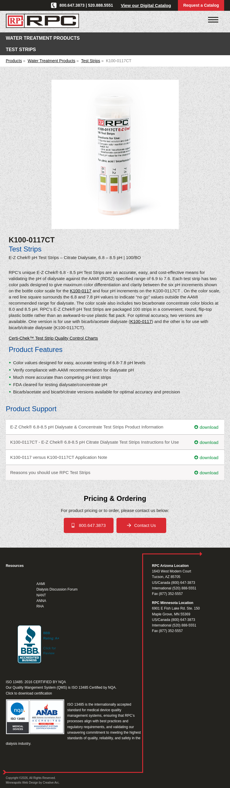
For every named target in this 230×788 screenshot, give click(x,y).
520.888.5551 (100, 5)
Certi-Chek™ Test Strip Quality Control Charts (53, 338)
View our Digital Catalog (146, 5)
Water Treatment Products (51, 60)
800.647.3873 (72, 5)
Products (14, 60)
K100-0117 (80, 290)
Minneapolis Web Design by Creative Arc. (33, 782)
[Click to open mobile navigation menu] (213, 20)
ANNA (41, 601)
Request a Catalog (201, 5)
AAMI (40, 584)
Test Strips (90, 60)
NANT (41, 595)
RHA (40, 606)
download (209, 426)
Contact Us (145, 525)
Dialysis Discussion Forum (57, 589)
